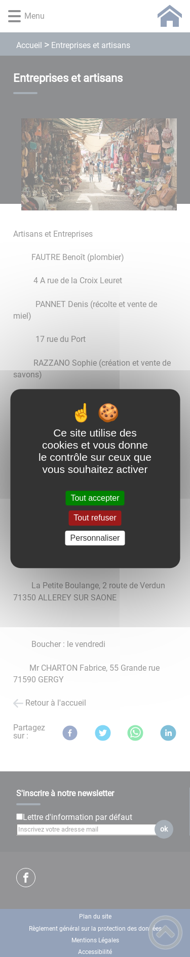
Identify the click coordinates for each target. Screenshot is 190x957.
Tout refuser (94, 518)
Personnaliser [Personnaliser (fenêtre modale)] (95, 538)
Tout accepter (94, 498)
